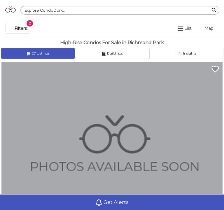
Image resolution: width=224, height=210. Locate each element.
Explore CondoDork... (45, 10)
